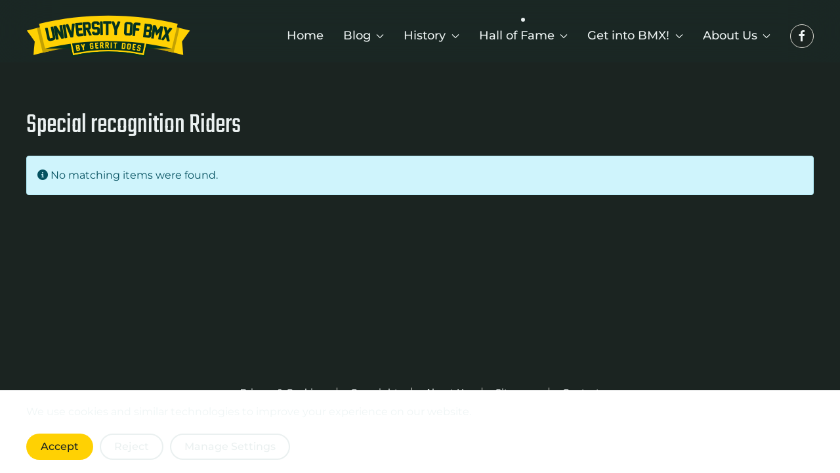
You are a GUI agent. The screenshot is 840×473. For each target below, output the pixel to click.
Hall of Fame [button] (523, 35)
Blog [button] (364, 35)
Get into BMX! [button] (635, 35)
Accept (60, 446)
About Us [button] (737, 35)
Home (305, 35)
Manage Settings (230, 446)
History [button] (431, 35)
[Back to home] (108, 36)
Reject (131, 446)
